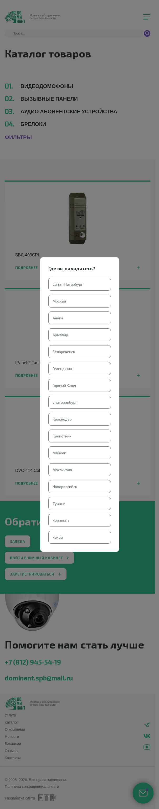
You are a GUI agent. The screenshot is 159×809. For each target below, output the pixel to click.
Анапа (58, 318)
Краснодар (62, 419)
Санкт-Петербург (68, 284)
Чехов (58, 537)
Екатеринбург (65, 402)
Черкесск (61, 520)
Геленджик (62, 368)
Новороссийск (65, 486)
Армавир (60, 335)
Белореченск (64, 351)
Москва (59, 301)
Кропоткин (62, 436)
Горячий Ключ (64, 385)
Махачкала (62, 469)
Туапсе (59, 503)
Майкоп (59, 453)
